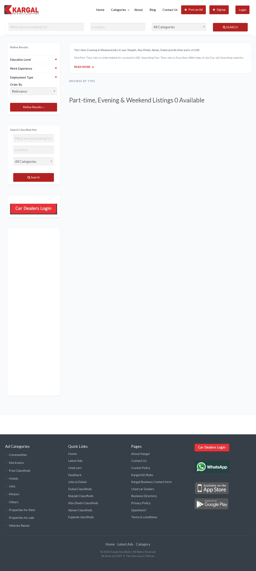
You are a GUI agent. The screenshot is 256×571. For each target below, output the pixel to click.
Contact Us (170, 9)
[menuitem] (100, 10)
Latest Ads (75, 460)
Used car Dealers (142, 489)
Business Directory (144, 496)
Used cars (75, 468)
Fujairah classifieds (81, 517)
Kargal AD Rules (142, 475)
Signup (219, 9)
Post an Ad (193, 9)
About (138, 9)
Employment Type (21, 77)
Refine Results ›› (33, 107)
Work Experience (21, 68)
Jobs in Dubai (77, 482)
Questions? (138, 510)
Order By (33, 89)
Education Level (20, 59)
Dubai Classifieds (80, 489)
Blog (153, 9)
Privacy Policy (141, 503)
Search (230, 27)
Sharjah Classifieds (80, 496)
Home (100, 9)
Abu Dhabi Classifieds (83, 503)
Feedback (75, 475)
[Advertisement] (33, 312)
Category (143, 544)
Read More (84, 66)
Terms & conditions (144, 517)
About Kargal (140, 453)
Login (242, 9)
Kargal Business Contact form (151, 482)
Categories (118, 9)
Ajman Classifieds (80, 510)
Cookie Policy (140, 468)
